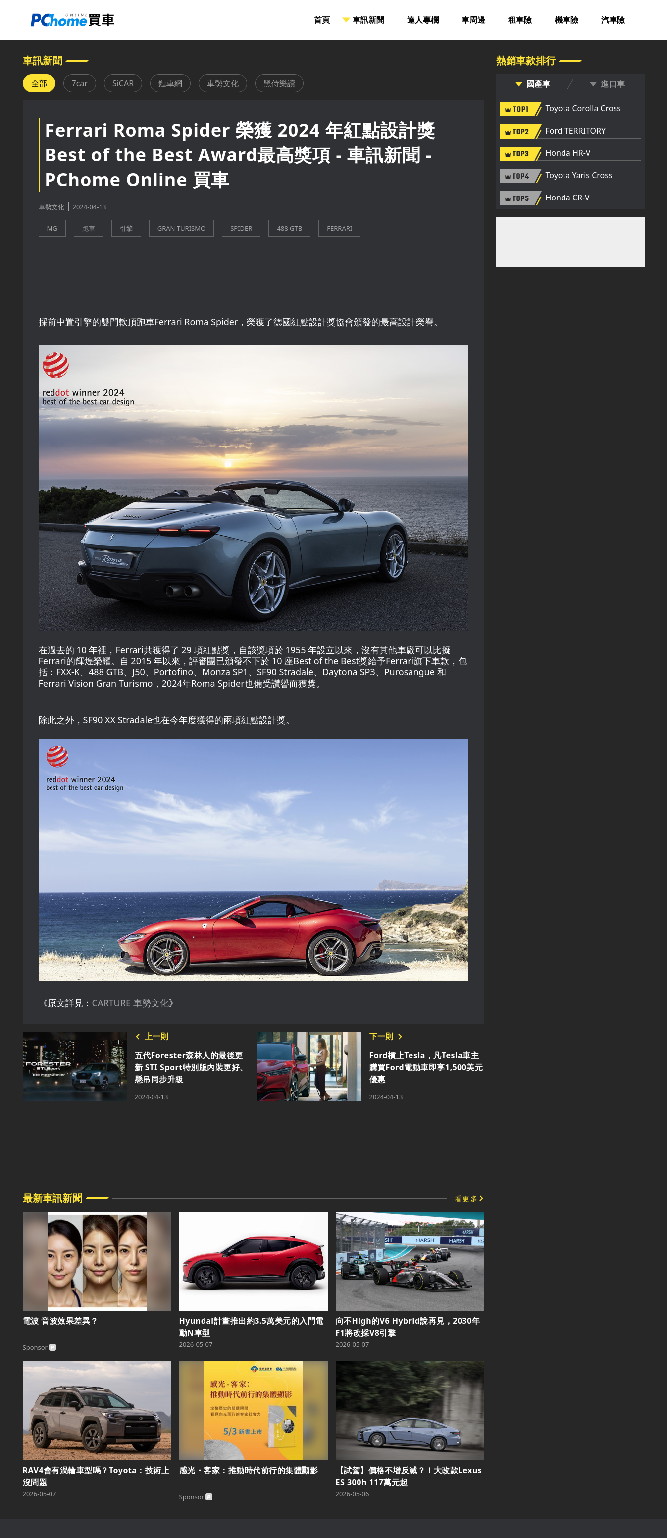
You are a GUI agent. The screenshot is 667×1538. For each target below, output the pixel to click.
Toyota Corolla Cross (583, 109)
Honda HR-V (568, 153)
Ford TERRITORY (576, 131)
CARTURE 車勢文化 (130, 1003)
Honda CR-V (568, 198)
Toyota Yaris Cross (579, 176)
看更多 (466, 1198)
